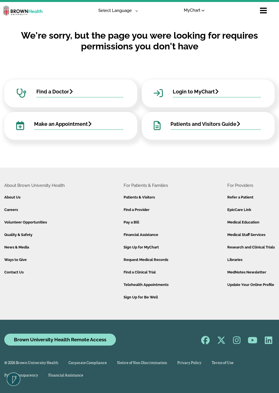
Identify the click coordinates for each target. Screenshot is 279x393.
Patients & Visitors (139, 197)
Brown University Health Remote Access (60, 339)
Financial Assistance (141, 235)
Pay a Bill (131, 222)
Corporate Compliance (87, 363)
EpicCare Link (239, 210)
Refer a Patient (240, 197)
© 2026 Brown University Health (31, 363)
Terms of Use (223, 363)
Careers (11, 210)
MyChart (194, 10)
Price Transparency (21, 375)
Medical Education (243, 222)
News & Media (16, 247)
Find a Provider (136, 210)
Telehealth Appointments (146, 285)
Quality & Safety (18, 235)
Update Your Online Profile (250, 285)
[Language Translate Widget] (116, 10)
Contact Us (14, 272)
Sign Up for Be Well (141, 297)
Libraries (234, 260)
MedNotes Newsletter (246, 272)
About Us (12, 197)
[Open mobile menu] (263, 10)
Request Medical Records (146, 260)
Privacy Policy (189, 363)
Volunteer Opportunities (25, 222)
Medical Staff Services (246, 235)
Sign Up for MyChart (141, 247)
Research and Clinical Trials (251, 247)
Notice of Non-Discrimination (142, 363)
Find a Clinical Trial (140, 272)
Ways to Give (15, 260)
